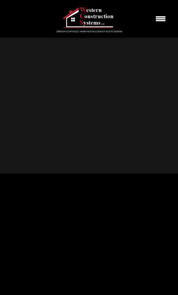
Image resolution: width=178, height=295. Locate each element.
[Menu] (161, 19)
